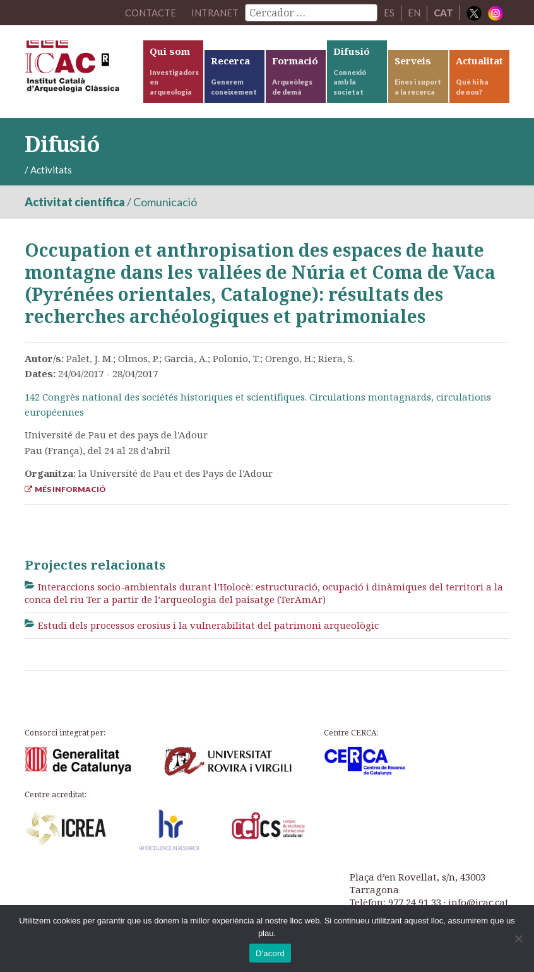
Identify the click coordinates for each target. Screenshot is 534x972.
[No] (518, 938)
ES (389, 12)
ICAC (83, 69)
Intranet (215, 12)
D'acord (270, 953)
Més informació (65, 489)
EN (414, 12)
